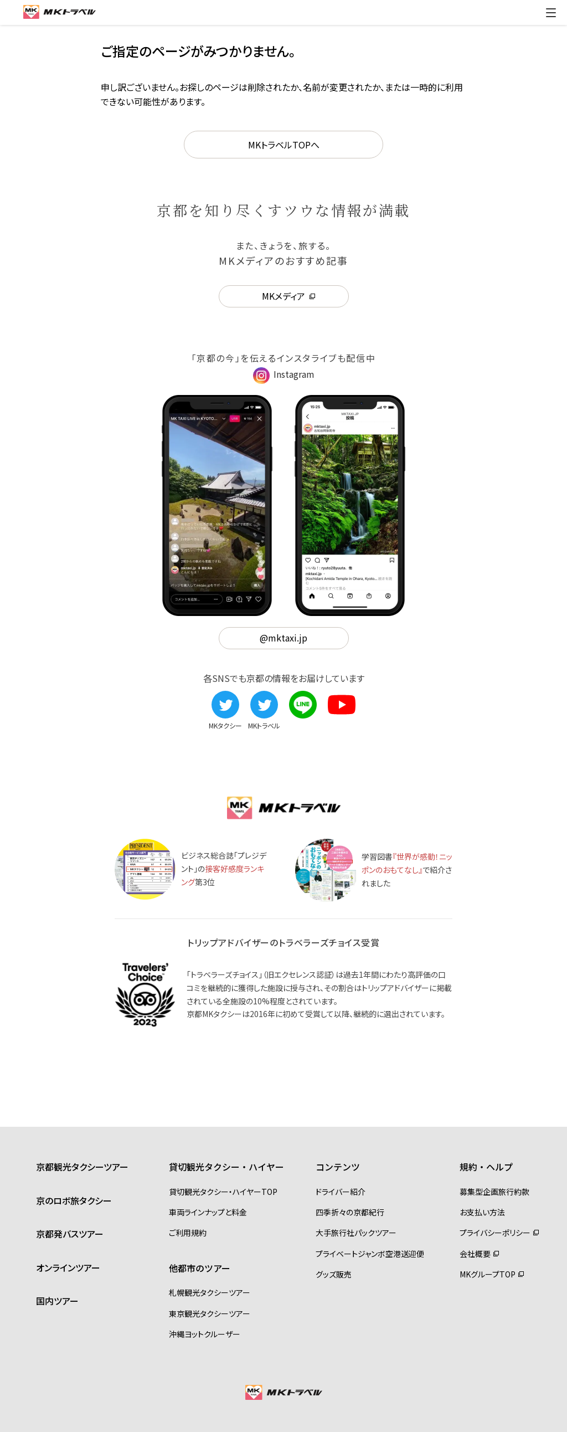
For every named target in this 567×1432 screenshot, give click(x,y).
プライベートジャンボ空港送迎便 (370, 1253)
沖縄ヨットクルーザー (204, 1333)
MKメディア (283, 295)
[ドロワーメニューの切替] (551, 12)
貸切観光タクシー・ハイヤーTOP (223, 1191)
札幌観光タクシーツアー (209, 1292)
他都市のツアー (199, 1268)
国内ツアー (57, 1300)
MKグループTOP (488, 1274)
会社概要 (475, 1253)
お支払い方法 (482, 1212)
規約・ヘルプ (486, 1166)
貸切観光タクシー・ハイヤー (226, 1166)
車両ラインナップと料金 (208, 1212)
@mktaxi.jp (283, 637)
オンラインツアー (68, 1267)
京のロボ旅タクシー (74, 1200)
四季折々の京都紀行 (350, 1212)
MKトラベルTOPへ (283, 144)
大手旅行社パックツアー (356, 1232)
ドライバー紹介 (340, 1191)
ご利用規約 (188, 1232)
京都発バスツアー (70, 1233)
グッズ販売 (334, 1274)
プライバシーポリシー (495, 1232)
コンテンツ (338, 1166)
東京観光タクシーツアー (209, 1313)
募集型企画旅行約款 (494, 1191)
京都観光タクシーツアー (82, 1166)
